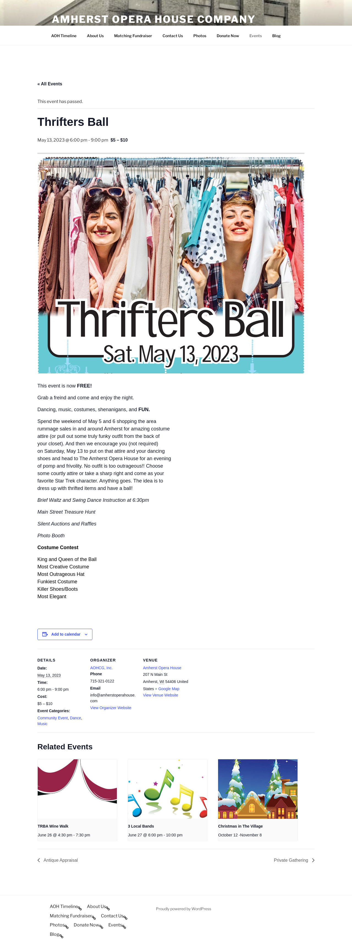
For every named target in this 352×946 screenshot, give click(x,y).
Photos (199, 35)
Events (255, 35)
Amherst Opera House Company (154, 19)
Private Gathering (291, 860)
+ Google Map (167, 689)
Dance (75, 718)
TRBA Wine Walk (53, 826)
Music (42, 724)
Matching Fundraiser (133, 35)
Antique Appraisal (60, 860)
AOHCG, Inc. (101, 668)
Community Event (52, 718)
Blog (276, 35)
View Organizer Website (110, 708)
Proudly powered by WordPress (183, 908)
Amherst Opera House (162, 668)
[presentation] (77, 789)
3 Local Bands (141, 826)
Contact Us (173, 35)
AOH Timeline (63, 35)
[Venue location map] (225, 687)
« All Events (49, 84)
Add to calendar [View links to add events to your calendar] (66, 634)
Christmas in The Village (240, 826)
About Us (95, 35)
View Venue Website (160, 695)
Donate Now (228, 35)
